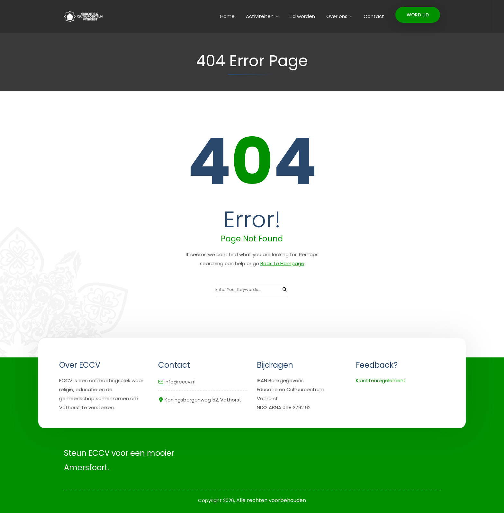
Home (227, 16)
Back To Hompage (282, 263)
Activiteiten (260, 16)
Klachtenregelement (381, 380)
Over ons (336, 16)
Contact (374, 16)
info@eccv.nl (180, 381)
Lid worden (302, 16)
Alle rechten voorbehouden (271, 500)
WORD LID (418, 15)
